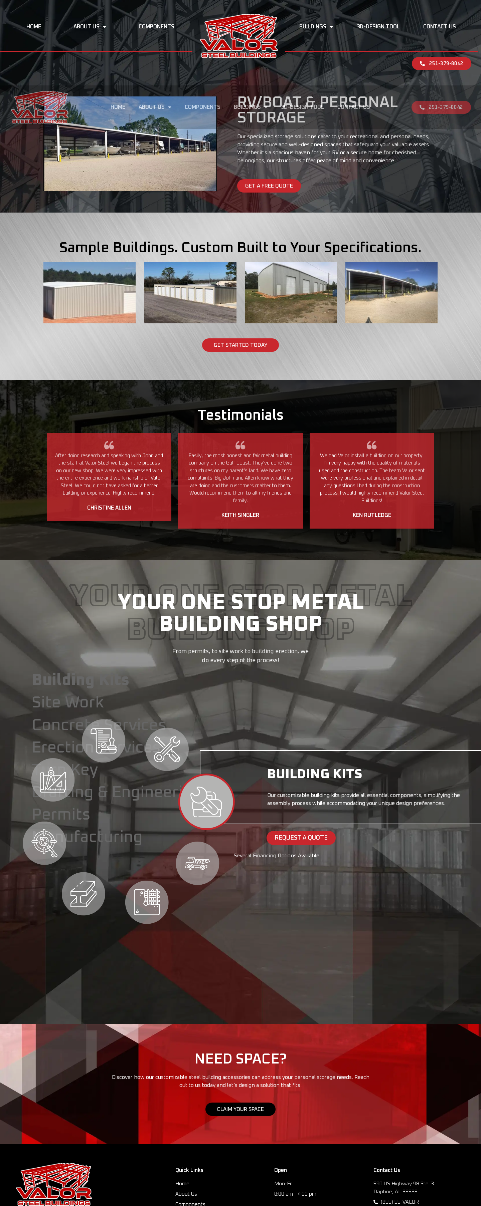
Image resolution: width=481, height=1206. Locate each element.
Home (33, 26)
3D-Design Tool (378, 26)
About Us (89, 27)
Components (156, 26)
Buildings (316, 27)
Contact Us (439, 26)
